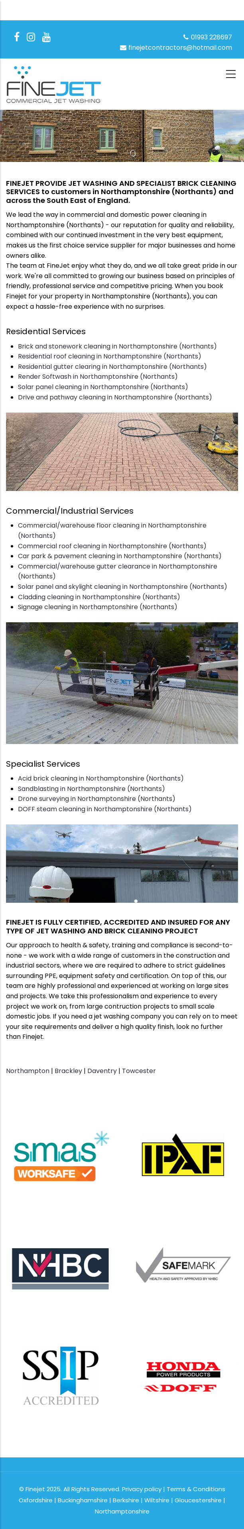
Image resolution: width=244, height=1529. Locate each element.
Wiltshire (156, 1500)
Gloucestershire (198, 1500)
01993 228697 (207, 37)
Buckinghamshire (83, 1500)
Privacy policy (141, 1489)
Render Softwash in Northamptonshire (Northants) (98, 376)
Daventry (102, 1070)
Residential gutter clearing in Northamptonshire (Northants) (112, 366)
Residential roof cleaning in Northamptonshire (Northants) (109, 356)
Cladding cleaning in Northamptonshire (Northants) (99, 597)
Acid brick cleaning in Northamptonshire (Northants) (101, 778)
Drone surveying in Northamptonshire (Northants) (96, 798)
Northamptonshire (122, 1511)
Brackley (68, 1070)
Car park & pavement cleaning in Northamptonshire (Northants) (120, 556)
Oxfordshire (36, 1500)
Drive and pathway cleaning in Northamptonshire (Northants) (115, 397)
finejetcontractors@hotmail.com (175, 47)
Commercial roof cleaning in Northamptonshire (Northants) (112, 546)
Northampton (27, 1070)
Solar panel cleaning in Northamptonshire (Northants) (103, 387)
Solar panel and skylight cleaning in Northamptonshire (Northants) (122, 586)
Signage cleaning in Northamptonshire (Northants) (97, 607)
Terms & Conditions (196, 1489)
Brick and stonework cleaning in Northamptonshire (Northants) (117, 346)
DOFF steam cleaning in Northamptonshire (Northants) (105, 809)
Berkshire (126, 1500)
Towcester (139, 1070)
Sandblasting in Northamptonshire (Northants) (91, 788)
